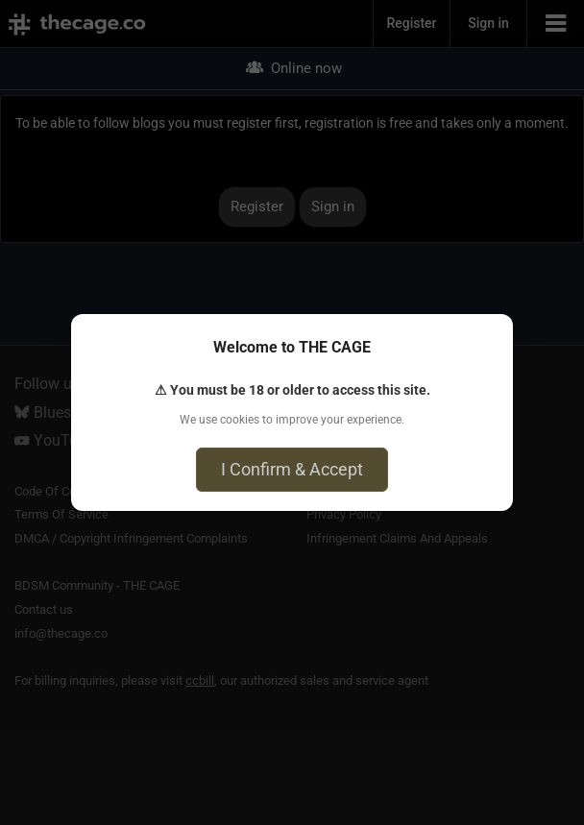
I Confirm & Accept (292, 469)
